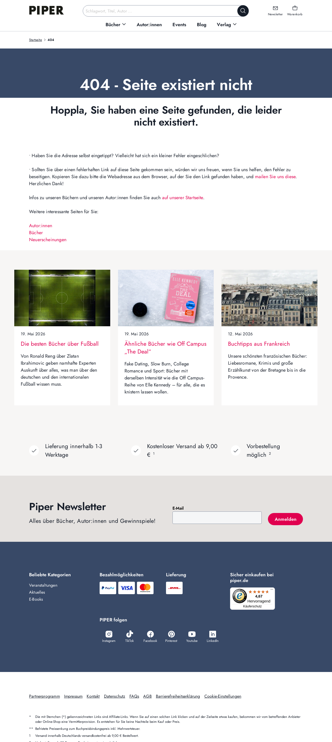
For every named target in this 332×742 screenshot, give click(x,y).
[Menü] (273, 590)
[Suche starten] (243, 11)
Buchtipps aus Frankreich (259, 343)
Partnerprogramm (44, 697)
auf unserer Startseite (182, 197)
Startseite (35, 39)
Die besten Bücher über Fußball (60, 343)
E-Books (36, 599)
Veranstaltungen (43, 585)
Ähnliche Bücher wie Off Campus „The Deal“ (165, 347)
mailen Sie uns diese (275, 176)
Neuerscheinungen (47, 239)
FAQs (134, 697)
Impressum (73, 697)
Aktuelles (37, 592)
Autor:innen (40, 225)
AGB (147, 697)
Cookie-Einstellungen (222, 697)
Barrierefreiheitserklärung (178, 697)
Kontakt (93, 697)
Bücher (36, 232)
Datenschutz (114, 697)
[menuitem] (116, 25)
